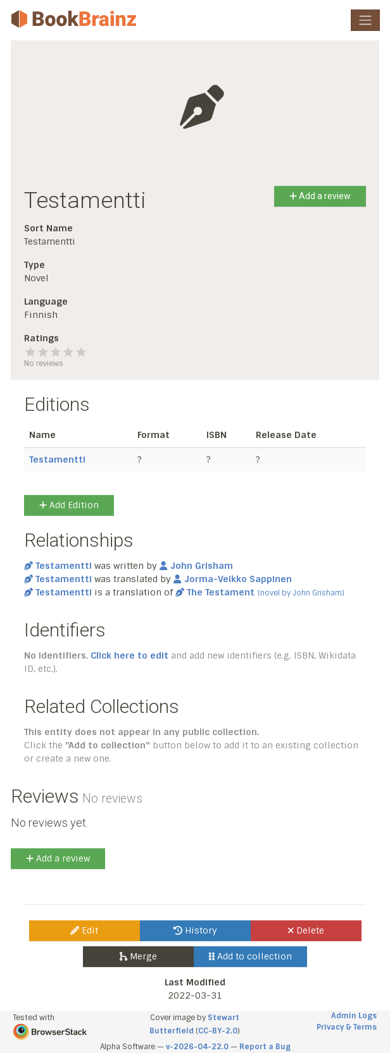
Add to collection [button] (250, 956)
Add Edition (69, 505)
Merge (138, 956)
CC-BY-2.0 (217, 1031)
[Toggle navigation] (365, 20)
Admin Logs (354, 1016)
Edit (84, 930)
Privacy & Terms (347, 1027)
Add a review (320, 196)
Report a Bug (265, 1047)
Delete (306, 930)
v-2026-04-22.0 (197, 1047)
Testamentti (57, 459)
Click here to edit (129, 655)
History (195, 930)
